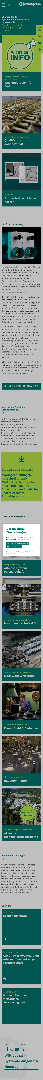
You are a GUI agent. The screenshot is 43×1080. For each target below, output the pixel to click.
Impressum (29, 552)
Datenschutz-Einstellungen (16, 552)
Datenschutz (11, 554)
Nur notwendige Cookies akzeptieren (18, 543)
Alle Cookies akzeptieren (15, 547)
